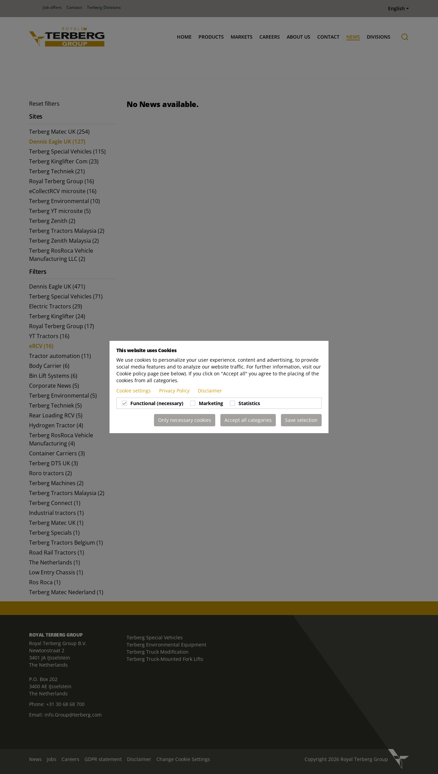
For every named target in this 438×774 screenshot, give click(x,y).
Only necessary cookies (184, 420)
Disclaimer (210, 390)
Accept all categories (248, 420)
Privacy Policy (175, 390)
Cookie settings (134, 390)
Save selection (301, 420)
